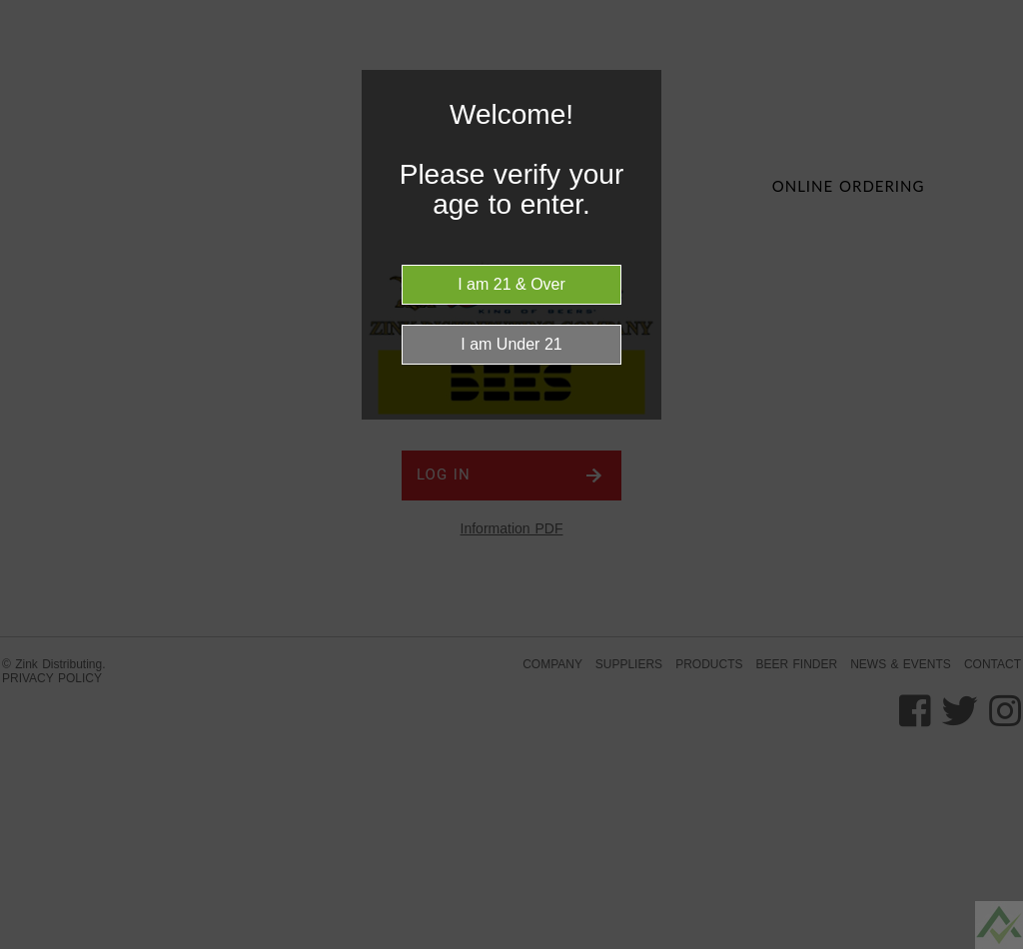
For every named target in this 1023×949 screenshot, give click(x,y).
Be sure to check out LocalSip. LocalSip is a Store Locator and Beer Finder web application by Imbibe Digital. (988, 944)
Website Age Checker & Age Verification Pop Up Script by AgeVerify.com (998, 944)
